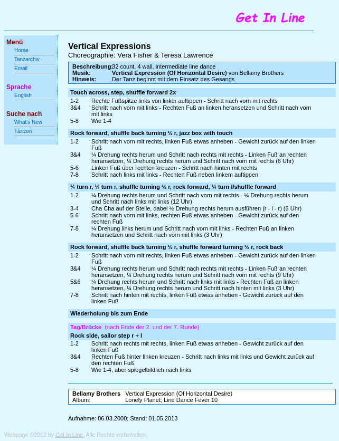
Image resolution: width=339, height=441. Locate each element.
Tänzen (23, 131)
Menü (14, 42)
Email (20, 68)
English (23, 95)
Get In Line (69, 435)
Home (21, 50)
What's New (29, 122)
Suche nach (24, 114)
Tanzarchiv (27, 59)
